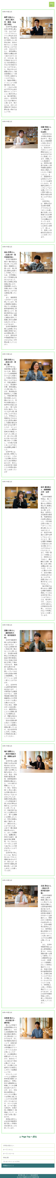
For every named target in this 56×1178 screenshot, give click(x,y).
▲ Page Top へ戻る (28, 1137)
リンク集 (29, 1175)
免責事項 (35, 1175)
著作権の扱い (22, 1175)
